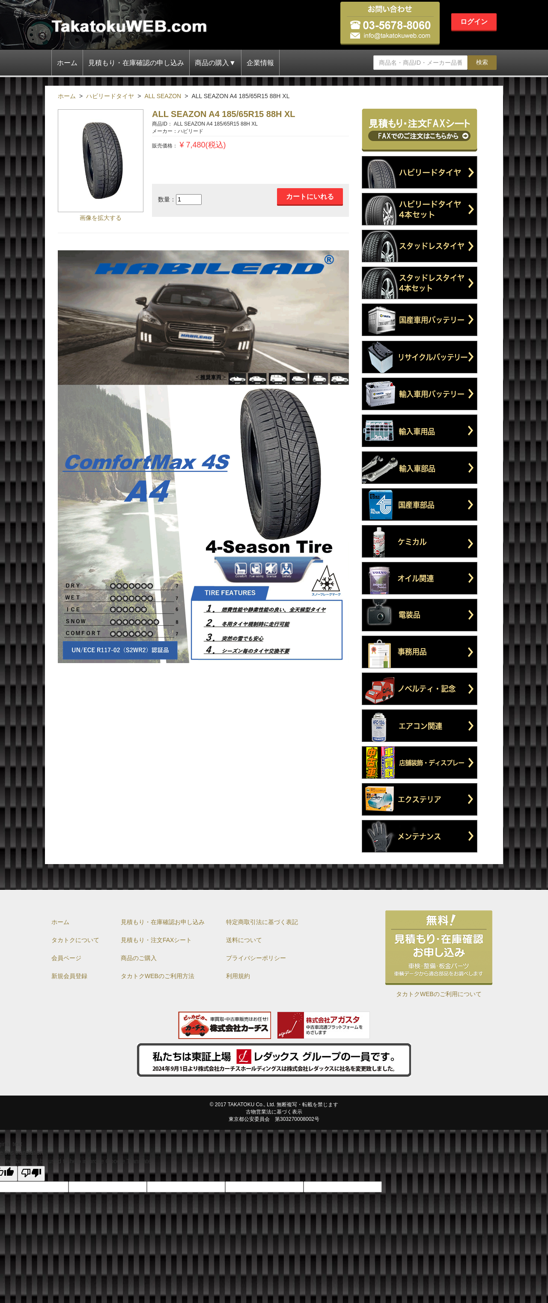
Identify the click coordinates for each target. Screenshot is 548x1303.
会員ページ (66, 958)
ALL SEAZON (162, 96)
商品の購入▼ (215, 62)
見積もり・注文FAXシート (156, 940)
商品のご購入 (139, 958)
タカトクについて (75, 940)
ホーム (67, 62)
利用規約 (238, 976)
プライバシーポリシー (256, 958)
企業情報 (260, 62)
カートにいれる (310, 196)
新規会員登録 (69, 976)
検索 (482, 62)
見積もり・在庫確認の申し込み (136, 62)
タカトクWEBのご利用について (439, 994)
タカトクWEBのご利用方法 (157, 976)
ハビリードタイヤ (110, 96)
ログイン (474, 21)
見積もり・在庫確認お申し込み (163, 922)
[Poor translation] (31, 1173)
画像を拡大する (101, 217)
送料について (244, 940)
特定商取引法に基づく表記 (262, 922)
